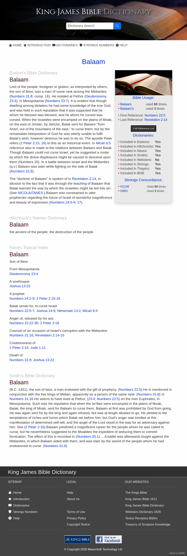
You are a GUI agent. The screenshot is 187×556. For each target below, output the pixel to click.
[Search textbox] (89, 25)
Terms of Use (76, 512)
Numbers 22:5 (155, 115)
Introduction (37, 45)
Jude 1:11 (37, 348)
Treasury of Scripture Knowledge (147, 524)
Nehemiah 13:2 (69, 311)
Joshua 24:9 (45, 311)
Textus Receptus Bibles (141, 518)
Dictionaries (65, 45)
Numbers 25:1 (88, 436)
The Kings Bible (136, 492)
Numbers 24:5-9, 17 (65, 202)
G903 (124, 191)
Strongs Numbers (96, 45)
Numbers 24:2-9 (21, 298)
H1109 (124, 186)
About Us (73, 499)
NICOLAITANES (30, 193)
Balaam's (127, 108)
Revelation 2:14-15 (49, 335)
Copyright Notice (78, 524)
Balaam (125, 104)
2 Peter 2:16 (49, 323)
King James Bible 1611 (141, 499)
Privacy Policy (76, 518)
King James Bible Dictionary (144, 505)
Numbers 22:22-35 (23, 323)
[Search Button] (117, 25)
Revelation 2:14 (155, 120)
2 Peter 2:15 (18, 348)
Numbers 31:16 (21, 335)
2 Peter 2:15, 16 (32, 143)
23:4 (91, 399)
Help (121, 45)
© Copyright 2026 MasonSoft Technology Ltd (93, 549)
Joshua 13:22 (19, 286)
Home (15, 45)
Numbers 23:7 (57, 101)
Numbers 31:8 (21, 96)
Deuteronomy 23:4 (23, 274)
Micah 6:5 (103, 143)
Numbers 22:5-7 (21, 311)
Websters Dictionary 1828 (143, 512)
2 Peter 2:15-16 (48, 298)
